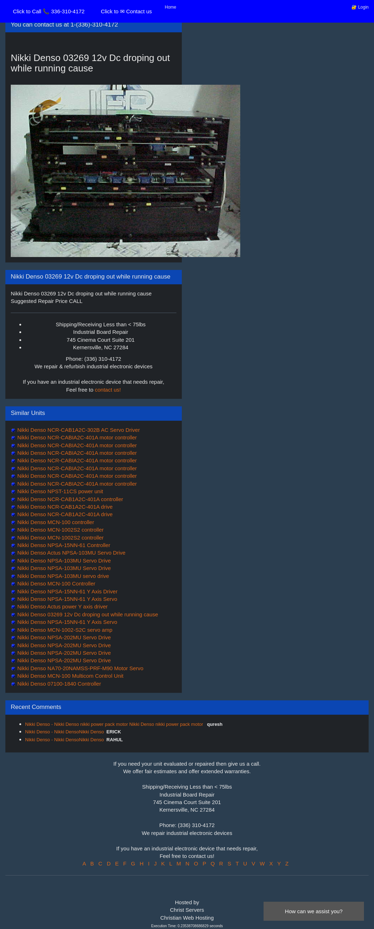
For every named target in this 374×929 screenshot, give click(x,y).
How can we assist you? (314, 911)
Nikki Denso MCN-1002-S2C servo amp (64, 630)
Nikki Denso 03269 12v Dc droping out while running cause (87, 614)
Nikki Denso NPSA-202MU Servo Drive (63, 637)
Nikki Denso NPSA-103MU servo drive (62, 576)
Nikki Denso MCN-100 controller (55, 522)
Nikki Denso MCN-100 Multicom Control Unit (69, 676)
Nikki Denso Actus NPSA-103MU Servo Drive (71, 553)
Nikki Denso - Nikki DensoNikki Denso (64, 731)
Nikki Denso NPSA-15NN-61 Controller (63, 545)
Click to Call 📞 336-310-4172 (49, 11)
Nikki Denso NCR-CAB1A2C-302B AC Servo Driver (78, 430)
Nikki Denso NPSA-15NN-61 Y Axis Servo (66, 599)
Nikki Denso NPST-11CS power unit (59, 491)
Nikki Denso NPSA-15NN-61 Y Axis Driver (67, 591)
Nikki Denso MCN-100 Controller (55, 583)
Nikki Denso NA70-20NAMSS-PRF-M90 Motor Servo (79, 668)
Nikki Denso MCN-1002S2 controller (60, 530)
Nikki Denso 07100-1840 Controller (58, 684)
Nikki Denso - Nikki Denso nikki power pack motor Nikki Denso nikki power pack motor (114, 724)
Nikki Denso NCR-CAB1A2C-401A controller (69, 499)
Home (170, 7)
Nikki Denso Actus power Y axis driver (62, 606)
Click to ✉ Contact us (126, 11)
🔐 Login (360, 7)
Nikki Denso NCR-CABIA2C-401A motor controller (76, 437)
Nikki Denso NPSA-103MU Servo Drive (63, 560)
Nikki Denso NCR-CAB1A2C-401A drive (64, 507)
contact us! (108, 390)
